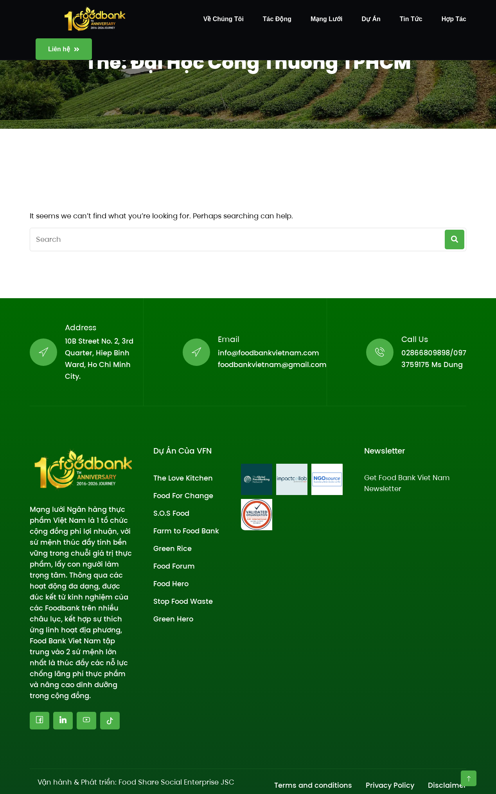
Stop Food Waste (183, 601)
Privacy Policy (390, 785)
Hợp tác (454, 19)
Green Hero (173, 619)
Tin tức (411, 19)
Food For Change (183, 496)
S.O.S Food (171, 513)
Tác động (277, 19)
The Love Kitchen (183, 478)
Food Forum (174, 566)
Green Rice (172, 548)
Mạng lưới (327, 19)
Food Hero (171, 584)
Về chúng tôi (223, 19)
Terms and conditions (313, 785)
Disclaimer (447, 785)
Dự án (371, 19)
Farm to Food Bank (186, 531)
